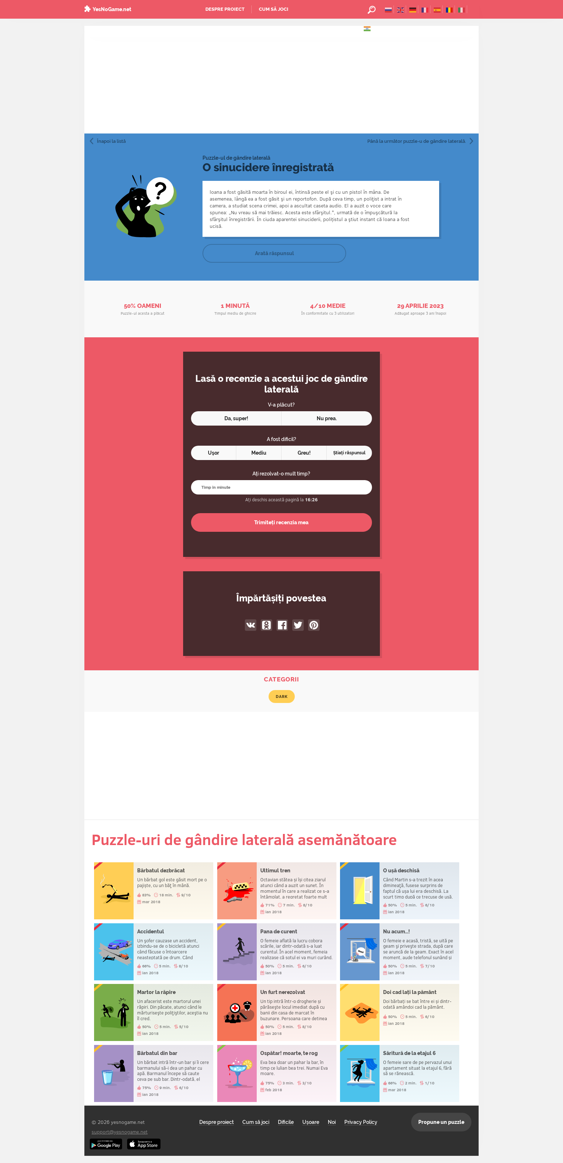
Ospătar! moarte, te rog (276, 1073)
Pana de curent (276, 951)
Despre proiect (225, 9)
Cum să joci (273, 9)
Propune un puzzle (441, 1122)
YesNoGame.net (112, 9)
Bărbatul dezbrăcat (153, 890)
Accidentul (153, 951)
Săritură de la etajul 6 (399, 1073)
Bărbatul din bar (153, 1073)
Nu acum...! (399, 951)
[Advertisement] (281, 79)
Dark (282, 696)
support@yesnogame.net (120, 1131)
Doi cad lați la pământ (399, 1012)
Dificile (286, 1122)
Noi (332, 1122)
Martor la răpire (153, 1012)
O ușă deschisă (399, 890)
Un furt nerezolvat (276, 1012)
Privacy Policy (360, 1122)
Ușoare (310, 1122)
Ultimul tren (276, 890)
